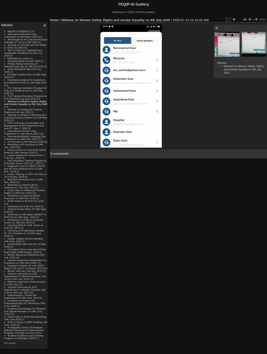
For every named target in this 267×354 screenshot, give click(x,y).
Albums (7, 25)
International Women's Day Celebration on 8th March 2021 (21, 35)
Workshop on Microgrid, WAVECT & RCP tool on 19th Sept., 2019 (25, 215)
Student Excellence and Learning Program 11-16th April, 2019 (23, 337)
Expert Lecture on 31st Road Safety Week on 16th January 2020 (25, 151)
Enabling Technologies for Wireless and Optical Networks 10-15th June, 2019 (24, 311)
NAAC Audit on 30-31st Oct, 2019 (26, 201)
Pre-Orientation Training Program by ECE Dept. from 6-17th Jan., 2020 (25, 162)
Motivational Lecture (18, 58)
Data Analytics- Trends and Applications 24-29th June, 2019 (21, 296)
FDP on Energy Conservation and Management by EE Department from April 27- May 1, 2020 (24, 126)
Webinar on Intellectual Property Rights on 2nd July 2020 (23, 110)
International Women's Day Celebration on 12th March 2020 (21, 132)
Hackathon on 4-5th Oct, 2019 (24, 206)
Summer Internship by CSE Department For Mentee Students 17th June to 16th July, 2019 (25, 276)
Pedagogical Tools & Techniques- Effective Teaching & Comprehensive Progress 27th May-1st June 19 (24, 330)
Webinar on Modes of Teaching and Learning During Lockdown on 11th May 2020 (25, 117)
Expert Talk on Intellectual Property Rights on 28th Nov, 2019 (24, 191)
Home (54, 20)
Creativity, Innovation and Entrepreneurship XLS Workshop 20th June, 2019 (24, 303)
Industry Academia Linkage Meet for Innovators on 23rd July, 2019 (25, 261)
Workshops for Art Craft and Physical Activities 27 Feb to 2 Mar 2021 (25, 40)
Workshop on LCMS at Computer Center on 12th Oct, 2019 (23, 221)
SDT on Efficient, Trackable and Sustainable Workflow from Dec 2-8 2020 (23, 53)
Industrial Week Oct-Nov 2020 (24, 61)
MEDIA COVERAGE (19, 31)
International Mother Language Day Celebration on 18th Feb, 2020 (25, 137)
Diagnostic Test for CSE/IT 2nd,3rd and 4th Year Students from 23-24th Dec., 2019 (24, 169)
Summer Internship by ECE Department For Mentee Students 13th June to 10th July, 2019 (25, 290)
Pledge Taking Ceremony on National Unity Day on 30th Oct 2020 (24, 65)
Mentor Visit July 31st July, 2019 (25, 271)
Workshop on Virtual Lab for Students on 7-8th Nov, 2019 (21, 186)
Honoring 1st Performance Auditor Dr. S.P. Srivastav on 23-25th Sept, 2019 (24, 233)
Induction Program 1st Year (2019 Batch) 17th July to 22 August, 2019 (24, 267)
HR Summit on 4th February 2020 (26, 141)
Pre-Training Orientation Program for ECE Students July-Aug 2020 (25, 97)
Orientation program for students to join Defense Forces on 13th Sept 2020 (25, 81)
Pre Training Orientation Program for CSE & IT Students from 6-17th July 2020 (25, 91)
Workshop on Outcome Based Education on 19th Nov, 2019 (22, 197)
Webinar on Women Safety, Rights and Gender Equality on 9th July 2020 (25, 102)
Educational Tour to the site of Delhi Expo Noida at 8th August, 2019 (25, 250)
